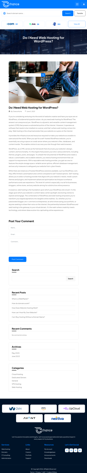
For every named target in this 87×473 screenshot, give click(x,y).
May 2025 (16, 353)
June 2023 (16, 356)
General (15, 381)
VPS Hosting (16, 384)
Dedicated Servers (19, 377)
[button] (77, 4)
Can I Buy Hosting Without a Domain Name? (28, 317)
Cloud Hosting (17, 374)
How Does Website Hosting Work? (25, 308)
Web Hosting (17, 387)
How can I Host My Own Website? (24, 312)
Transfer (80, 13)
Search (68, 13)
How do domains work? (21, 303)
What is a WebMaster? (20, 299)
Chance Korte (17, 111)
